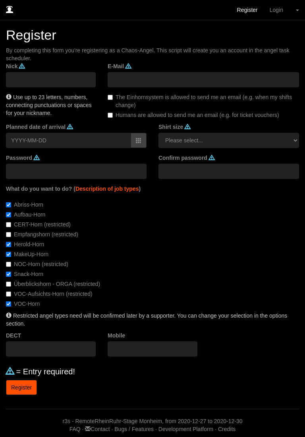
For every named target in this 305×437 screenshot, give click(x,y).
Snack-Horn (24, 274)
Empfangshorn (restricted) (42, 234)
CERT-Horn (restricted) (38, 224)
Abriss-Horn (24, 204)
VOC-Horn (23, 304)
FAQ (75, 429)
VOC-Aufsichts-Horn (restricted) (49, 294)
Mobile (116, 335)
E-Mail (119, 66)
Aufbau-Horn (25, 214)
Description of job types (107, 189)
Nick (15, 66)
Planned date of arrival (39, 127)
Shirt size (174, 127)
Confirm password (186, 158)
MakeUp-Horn (27, 254)
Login (276, 10)
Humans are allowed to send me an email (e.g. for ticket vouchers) (193, 115)
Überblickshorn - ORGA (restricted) (53, 284)
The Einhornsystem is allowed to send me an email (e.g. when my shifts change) (200, 101)
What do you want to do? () (73, 189)
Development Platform (186, 429)
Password (22, 158)
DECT (13, 335)
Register (247, 10)
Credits (227, 429)
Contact (98, 429)
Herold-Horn (25, 244)
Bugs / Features (134, 429)
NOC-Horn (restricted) (37, 264)
